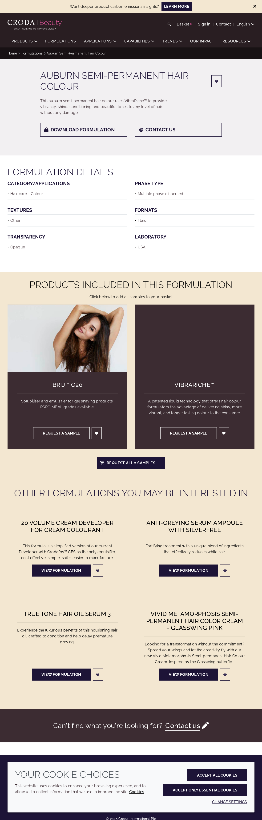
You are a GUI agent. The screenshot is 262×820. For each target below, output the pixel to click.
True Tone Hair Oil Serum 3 (67, 614)
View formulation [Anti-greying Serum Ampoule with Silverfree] (188, 570)
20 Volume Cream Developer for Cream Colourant (67, 526)
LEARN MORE (176, 6)
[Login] (216, 81)
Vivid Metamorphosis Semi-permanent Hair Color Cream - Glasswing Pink (194, 621)
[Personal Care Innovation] (35, 23)
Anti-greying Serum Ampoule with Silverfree (194, 526)
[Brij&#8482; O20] (67, 338)
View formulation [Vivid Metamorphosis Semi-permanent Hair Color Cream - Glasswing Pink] (188, 674)
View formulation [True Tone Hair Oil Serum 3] (61, 674)
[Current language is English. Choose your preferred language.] (245, 24)
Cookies (136, 792)
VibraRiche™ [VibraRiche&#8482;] (194, 384)
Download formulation (79, 130)
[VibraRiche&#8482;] (195, 338)
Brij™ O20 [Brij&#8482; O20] (67, 384)
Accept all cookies (217, 775)
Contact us (157, 130)
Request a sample (61, 433)
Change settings (229, 802)
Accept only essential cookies (205, 790)
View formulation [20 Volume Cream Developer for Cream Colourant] (61, 570)
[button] (24, 41)
